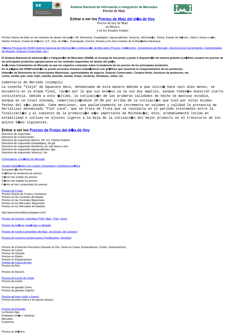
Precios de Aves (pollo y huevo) (20, 296)
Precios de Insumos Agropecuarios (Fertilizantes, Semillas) (37, 237)
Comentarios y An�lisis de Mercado (23, 159)
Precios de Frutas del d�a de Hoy (60, 130)
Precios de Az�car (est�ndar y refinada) (26, 225)
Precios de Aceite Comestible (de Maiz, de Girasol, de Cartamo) (40, 231)
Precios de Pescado (14, 308)
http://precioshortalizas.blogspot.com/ (24, 212)
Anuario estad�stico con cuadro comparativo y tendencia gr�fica (41, 165)
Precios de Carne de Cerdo (18, 278)
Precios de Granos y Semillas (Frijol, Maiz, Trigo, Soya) (34, 218)
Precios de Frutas (12, 190)
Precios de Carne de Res (17, 262)
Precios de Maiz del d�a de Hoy (126, 19)
